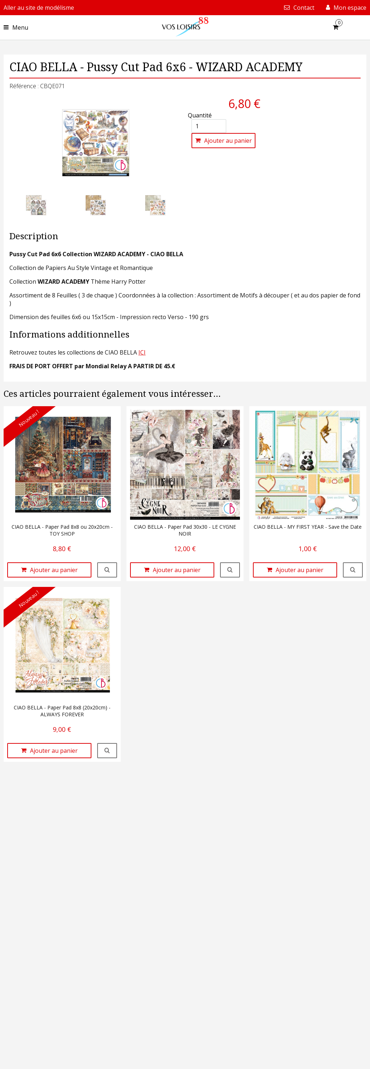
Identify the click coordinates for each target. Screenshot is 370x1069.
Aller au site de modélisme (39, 8)
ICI (142, 352)
